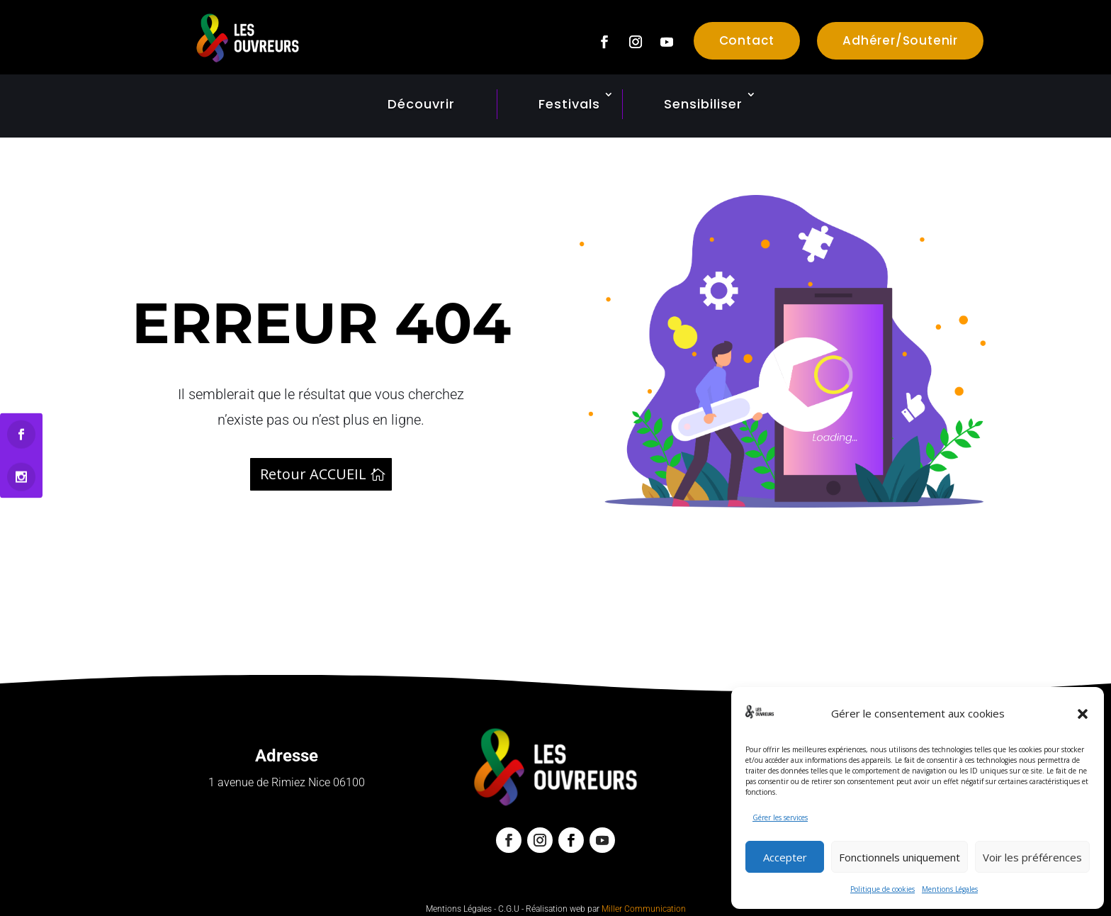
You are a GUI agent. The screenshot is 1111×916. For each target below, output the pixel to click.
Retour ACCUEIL (313, 474)
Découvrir (421, 104)
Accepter (785, 857)
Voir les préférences (1032, 857)
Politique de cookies (882, 889)
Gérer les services (780, 817)
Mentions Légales (950, 889)
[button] (1083, 714)
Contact (747, 40)
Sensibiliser (703, 104)
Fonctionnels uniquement (899, 857)
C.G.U (508, 909)
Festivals (569, 104)
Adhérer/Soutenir (900, 40)
